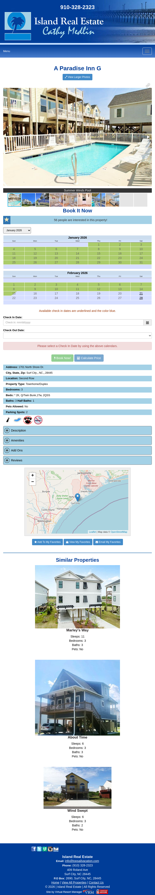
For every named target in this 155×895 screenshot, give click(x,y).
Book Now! (62, 358)
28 (141, 298)
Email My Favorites (108, 542)
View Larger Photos (77, 77)
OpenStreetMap (119, 532)
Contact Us (96, 882)
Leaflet (92, 532)
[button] (148, 85)
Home (55, 882)
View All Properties (74, 882)
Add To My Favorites (47, 542)
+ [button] (32, 476)
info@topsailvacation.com (82, 861)
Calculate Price (89, 358)
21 (141, 293)
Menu (6, 51)
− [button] (32, 482)
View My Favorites (78, 542)
